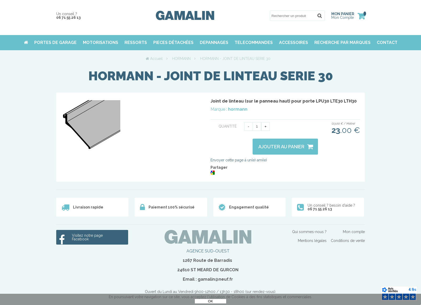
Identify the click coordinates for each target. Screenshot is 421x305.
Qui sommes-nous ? (309, 232)
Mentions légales (312, 241)
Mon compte (354, 232)
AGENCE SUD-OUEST (208, 250)
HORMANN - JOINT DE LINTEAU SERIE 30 (210, 76)
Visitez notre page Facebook (87, 237)
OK (210, 301)
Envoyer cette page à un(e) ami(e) (238, 160)
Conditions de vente (348, 241)
